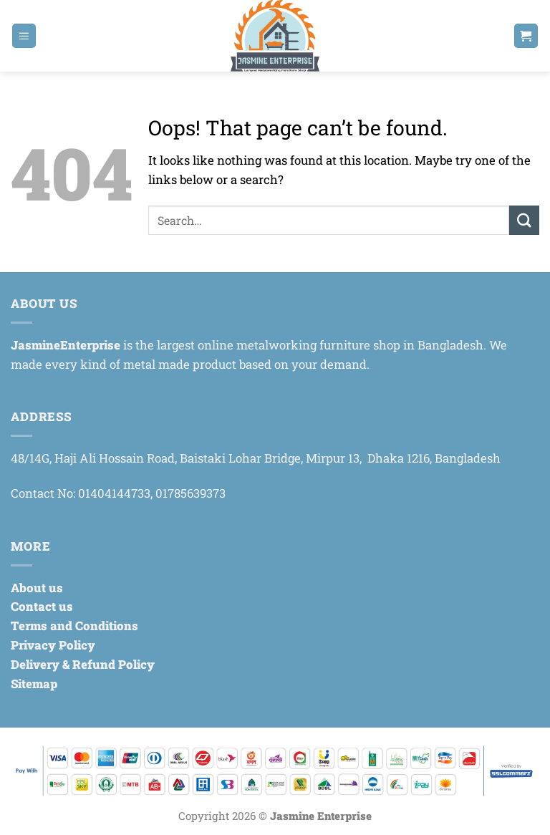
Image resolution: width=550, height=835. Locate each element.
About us (37, 587)
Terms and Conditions (74, 625)
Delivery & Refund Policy (83, 664)
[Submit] (524, 220)
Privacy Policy (53, 645)
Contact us (42, 606)
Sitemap (34, 683)
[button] (24, 36)
